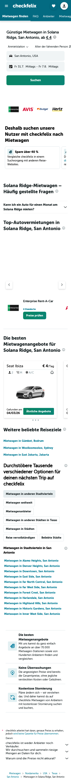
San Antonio (13, 777)
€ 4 (48, 37)
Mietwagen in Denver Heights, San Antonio (32, 565)
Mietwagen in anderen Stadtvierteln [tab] (29, 493)
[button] (6, 6)
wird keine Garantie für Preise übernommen (35, 733)
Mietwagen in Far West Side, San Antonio (30, 587)
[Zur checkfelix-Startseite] (24, 6)
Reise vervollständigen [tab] (20, 537)
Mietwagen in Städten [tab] (20, 528)
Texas (54, 773)
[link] (34, 315)
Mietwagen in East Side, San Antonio (27, 576)
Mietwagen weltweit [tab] (19, 502)
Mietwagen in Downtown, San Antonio (29, 571)
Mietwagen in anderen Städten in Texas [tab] (31, 520)
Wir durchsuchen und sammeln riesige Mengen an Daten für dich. (37, 751)
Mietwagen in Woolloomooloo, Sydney (28, 447)
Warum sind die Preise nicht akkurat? (37, 758)
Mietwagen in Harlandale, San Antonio (29, 597)
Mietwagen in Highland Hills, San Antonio (31, 603)
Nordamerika (31, 773)
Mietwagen (15, 773)
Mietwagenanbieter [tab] (18, 511)
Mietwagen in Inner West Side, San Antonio (32, 613)
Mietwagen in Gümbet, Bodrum (23, 440)
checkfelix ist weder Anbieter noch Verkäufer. (37, 744)
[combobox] (18, 47)
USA (45, 773)
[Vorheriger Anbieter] (9, 285)
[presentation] (54, 37)
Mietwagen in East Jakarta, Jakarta (26, 454)
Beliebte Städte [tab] (51, 537)
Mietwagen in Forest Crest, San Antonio (29, 592)
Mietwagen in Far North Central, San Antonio (33, 581)
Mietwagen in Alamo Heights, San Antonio (31, 560)
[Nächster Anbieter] (62, 285)
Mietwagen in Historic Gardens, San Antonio (32, 608)
